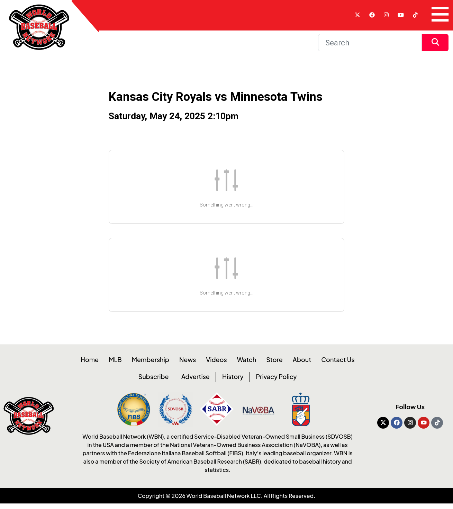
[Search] (370, 42)
